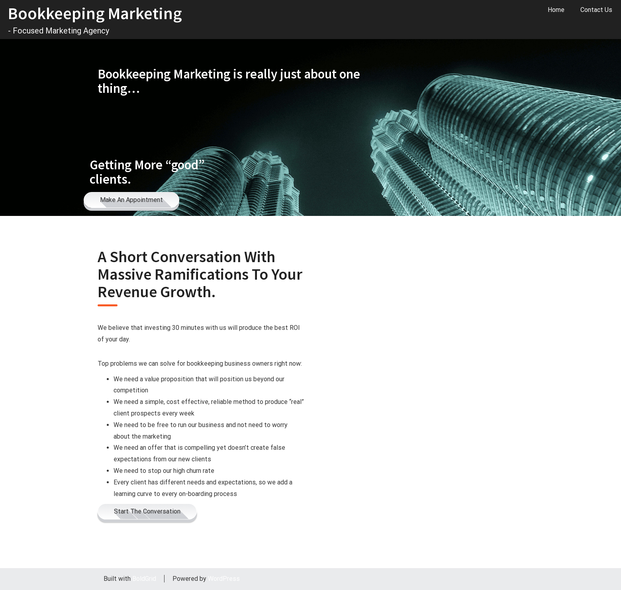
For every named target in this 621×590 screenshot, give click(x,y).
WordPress (224, 578)
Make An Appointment (131, 200)
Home (556, 10)
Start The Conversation (147, 511)
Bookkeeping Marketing (95, 13)
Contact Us (596, 10)
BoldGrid (144, 578)
